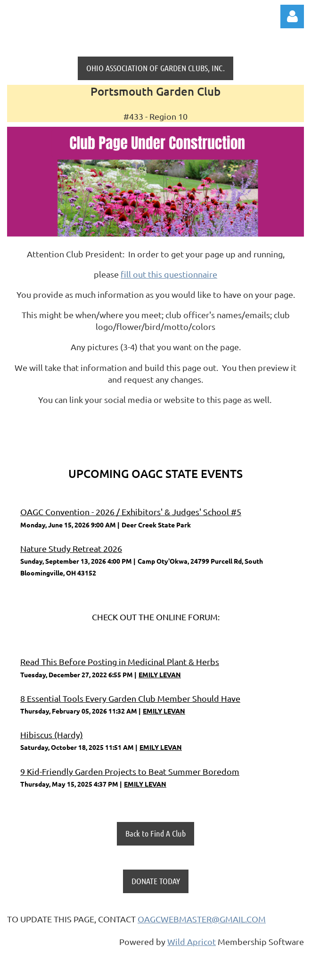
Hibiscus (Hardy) (51, 734)
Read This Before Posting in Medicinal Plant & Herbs (119, 661)
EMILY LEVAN (160, 674)
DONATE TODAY (155, 881)
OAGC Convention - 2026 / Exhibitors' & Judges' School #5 (130, 512)
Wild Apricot (191, 941)
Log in (292, 16)
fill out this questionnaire (169, 274)
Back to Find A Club (155, 833)
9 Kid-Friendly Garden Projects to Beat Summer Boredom (129, 771)
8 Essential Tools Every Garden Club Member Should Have (130, 698)
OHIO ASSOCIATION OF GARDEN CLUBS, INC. (155, 68)
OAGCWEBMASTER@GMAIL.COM (202, 919)
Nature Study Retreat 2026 (71, 548)
